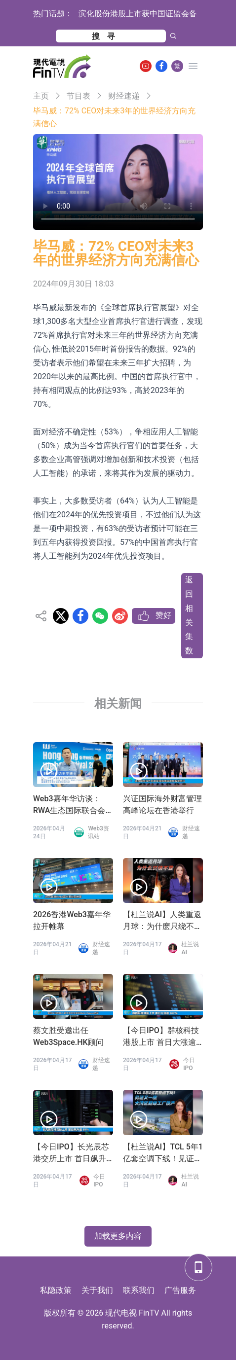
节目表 (78, 96)
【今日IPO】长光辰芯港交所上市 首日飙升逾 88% (71, 1153)
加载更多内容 (118, 1236)
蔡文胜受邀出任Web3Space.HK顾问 (68, 1036)
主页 (41, 96)
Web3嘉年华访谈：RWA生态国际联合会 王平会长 (69, 805)
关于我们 (97, 1290)
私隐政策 (56, 1290)
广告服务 (180, 1290)
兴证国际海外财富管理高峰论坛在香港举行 (162, 804)
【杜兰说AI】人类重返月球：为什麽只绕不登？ (162, 921)
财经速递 (124, 96)
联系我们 (139, 1290)
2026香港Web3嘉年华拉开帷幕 (72, 920)
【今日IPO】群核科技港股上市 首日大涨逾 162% (161, 1037)
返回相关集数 (189, 615)
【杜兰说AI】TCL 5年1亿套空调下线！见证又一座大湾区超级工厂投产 (163, 1153)
